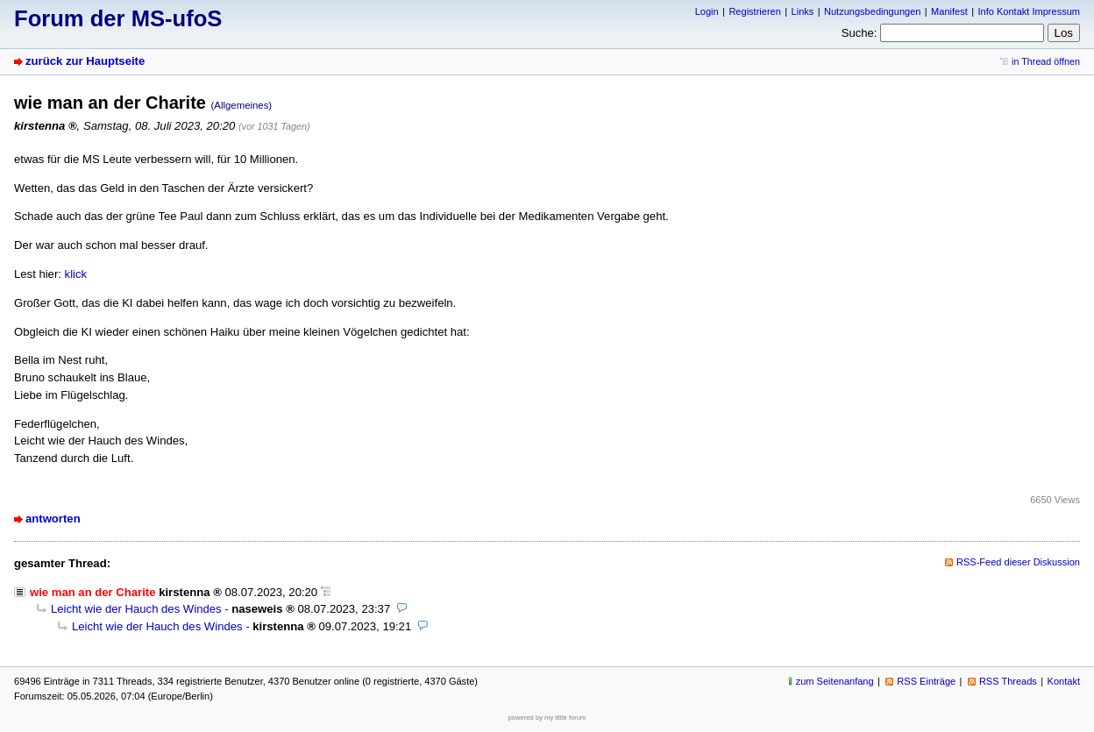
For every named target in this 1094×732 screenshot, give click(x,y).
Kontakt (1064, 681)
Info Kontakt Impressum (1029, 11)
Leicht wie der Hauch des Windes (136, 608)
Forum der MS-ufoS (118, 18)
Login (707, 11)
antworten (53, 518)
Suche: (859, 32)
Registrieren (754, 11)
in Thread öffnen (1046, 61)
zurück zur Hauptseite (85, 61)
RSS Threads (1008, 681)
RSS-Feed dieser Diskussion (1018, 562)
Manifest (949, 11)
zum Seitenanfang (835, 681)
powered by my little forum (547, 717)
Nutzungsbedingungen (872, 11)
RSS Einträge (926, 681)
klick (76, 274)
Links (803, 11)
